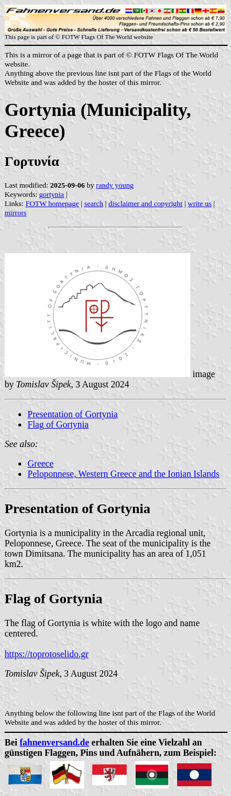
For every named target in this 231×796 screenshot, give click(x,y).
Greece (40, 463)
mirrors (15, 212)
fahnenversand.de (54, 742)
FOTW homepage (52, 203)
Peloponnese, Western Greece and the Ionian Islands (124, 474)
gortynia (51, 194)
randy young (115, 185)
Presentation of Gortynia (73, 414)
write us (200, 203)
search (93, 203)
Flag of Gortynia (58, 424)
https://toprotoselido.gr (46, 654)
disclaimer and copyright (145, 203)
